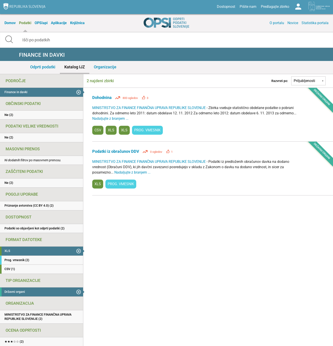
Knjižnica (77, 23)
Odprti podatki (42, 67)
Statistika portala (315, 23)
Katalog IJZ (74, 67)
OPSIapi (41, 23)
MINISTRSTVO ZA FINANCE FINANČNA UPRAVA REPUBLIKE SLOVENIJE (149, 108)
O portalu (277, 23)
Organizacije (105, 67)
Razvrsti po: (279, 81)
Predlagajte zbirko (275, 6)
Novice (292, 23)
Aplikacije (59, 23)
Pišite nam (248, 6)
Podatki (25, 23)
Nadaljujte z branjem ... (110, 118)
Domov (10, 23)
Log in (298, 6)
